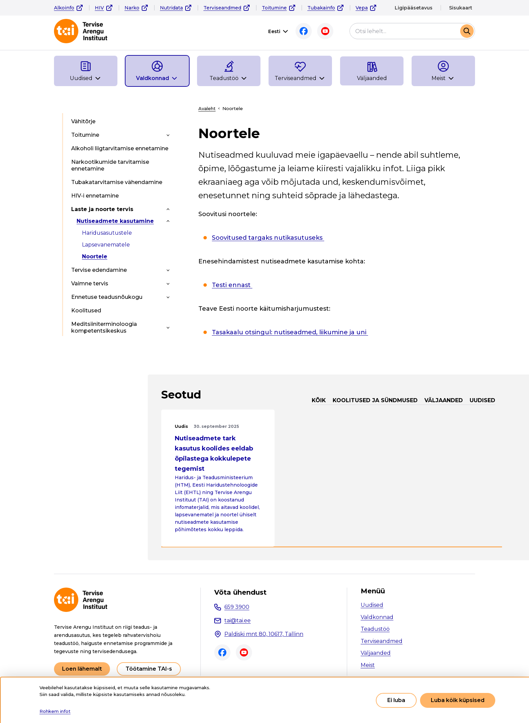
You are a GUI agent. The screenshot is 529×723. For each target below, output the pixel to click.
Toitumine (274, 8)
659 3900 (236, 607)
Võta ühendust (240, 592)
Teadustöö (375, 629)
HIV (99, 8)
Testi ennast (232, 285)
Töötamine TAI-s (149, 669)
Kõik (319, 400)
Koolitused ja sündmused (375, 400)
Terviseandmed (222, 8)
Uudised (482, 400)
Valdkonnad (377, 617)
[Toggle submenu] (168, 135)
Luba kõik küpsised (457, 700)
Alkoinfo (64, 8)
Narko (131, 8)
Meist (368, 665)
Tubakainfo (321, 8)
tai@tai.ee (237, 620)
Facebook (304, 31)
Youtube (325, 31)
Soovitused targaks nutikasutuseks (268, 237)
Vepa (362, 8)
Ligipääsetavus (414, 8)
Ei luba (396, 700)
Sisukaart (460, 8)
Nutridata (171, 8)
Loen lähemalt (82, 669)
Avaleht (207, 108)
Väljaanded (443, 400)
